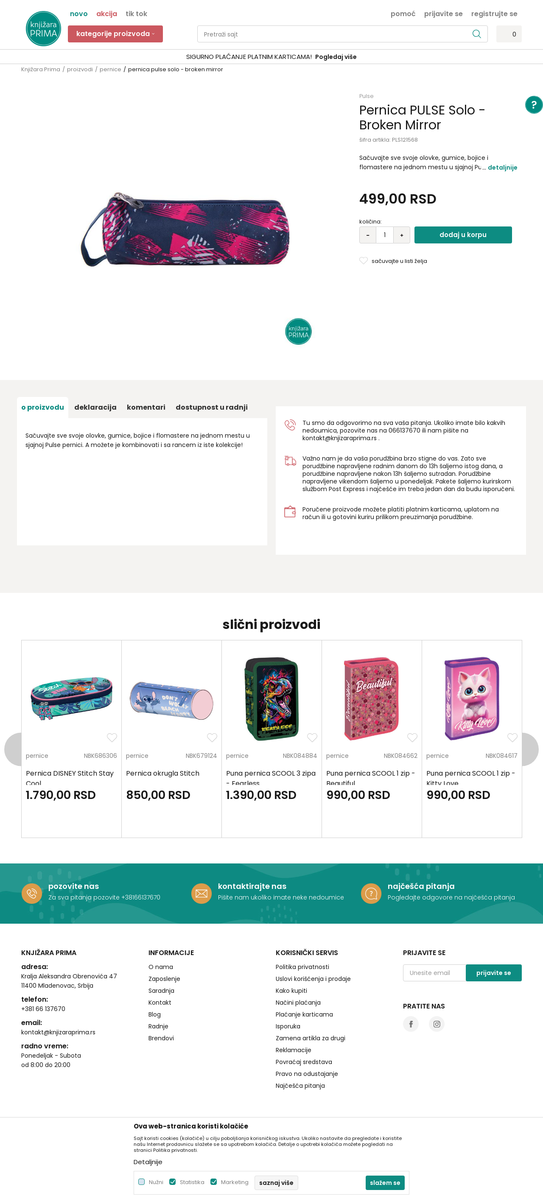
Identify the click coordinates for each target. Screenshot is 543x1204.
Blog (154, 1014)
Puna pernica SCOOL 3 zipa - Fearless (271, 778)
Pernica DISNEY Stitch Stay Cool (70, 778)
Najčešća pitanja (300, 1085)
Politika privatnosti (302, 967)
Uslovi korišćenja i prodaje (313, 979)
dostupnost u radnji (212, 407)
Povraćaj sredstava (304, 1062)
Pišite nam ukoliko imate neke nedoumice (281, 897)
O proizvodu (42, 407)
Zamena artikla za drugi (310, 1038)
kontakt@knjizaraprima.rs (339, 438)
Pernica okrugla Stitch (162, 773)
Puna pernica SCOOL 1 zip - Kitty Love (470, 778)
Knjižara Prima (40, 69)
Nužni (156, 1182)
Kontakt (159, 1002)
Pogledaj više (336, 57)
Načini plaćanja (298, 1002)
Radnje (158, 1026)
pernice (110, 69)
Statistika (192, 1182)
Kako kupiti (291, 990)
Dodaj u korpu (463, 234)
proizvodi (80, 69)
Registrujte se (494, 13)
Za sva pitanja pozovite (84, 897)
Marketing (235, 1182)
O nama (160, 967)
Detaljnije (503, 167)
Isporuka (288, 1026)
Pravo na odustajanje (307, 1074)
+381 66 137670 (43, 1009)
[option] (271, 57)
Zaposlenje (164, 979)
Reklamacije (293, 1050)
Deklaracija (95, 407)
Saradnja (161, 990)
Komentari (146, 407)
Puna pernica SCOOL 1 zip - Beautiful (370, 778)
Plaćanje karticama (304, 1014)
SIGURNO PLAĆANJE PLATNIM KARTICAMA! (249, 56)
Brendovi (161, 1038)
